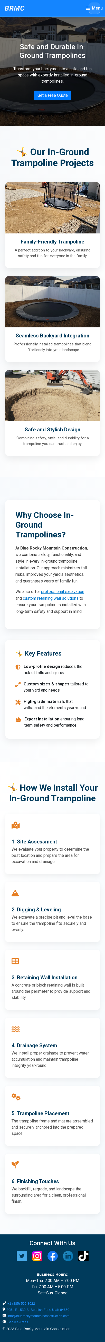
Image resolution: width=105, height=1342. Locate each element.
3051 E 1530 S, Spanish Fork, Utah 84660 (38, 1310)
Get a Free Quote (52, 95)
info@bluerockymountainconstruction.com (38, 1316)
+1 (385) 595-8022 (21, 1303)
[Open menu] (94, 8)
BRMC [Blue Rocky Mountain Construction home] (14, 8)
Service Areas (17, 1322)
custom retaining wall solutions (51, 598)
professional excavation (62, 591)
